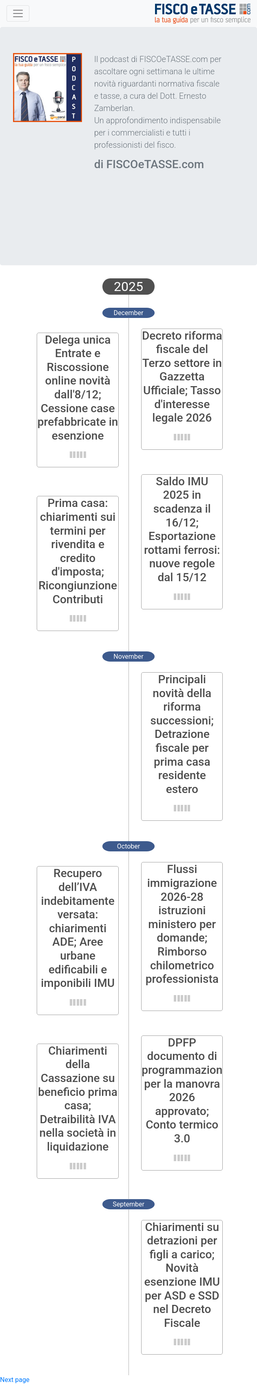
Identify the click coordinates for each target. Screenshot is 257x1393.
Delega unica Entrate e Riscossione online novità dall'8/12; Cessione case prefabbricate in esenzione (78, 387)
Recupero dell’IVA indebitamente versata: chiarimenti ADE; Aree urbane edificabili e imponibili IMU (78, 928)
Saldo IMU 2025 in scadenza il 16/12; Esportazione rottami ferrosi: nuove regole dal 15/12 (182, 529)
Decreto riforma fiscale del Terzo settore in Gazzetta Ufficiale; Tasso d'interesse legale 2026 (182, 377)
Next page (14, 1380)
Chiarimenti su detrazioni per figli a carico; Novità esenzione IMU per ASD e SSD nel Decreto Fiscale (182, 1275)
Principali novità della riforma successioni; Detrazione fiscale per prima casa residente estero (182, 734)
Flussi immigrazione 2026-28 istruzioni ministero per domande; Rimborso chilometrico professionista (182, 924)
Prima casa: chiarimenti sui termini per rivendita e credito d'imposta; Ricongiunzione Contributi (77, 551)
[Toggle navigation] (18, 13)
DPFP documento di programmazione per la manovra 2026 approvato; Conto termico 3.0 (185, 1090)
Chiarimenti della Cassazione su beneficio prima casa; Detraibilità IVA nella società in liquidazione (77, 1098)
